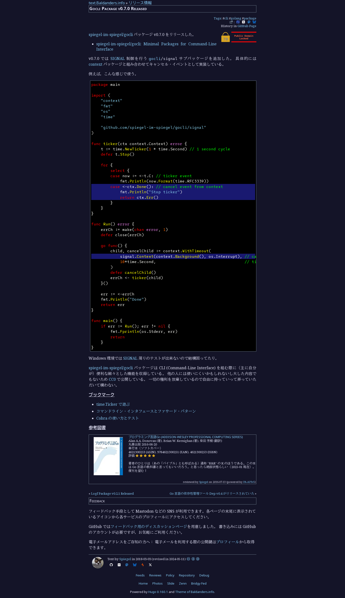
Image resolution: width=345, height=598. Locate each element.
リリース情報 (140, 3)
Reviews (155, 575)
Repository (187, 575)
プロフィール (227, 542)
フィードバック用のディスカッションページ (148, 526)
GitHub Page (246, 26)
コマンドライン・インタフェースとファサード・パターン (146, 411)
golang (236, 18)
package (250, 18)
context (95, 64)
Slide (170, 583)
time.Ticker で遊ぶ (113, 404)
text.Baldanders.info (107, 3)
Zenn (183, 583)
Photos (157, 583)
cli (226, 18)
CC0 (112, 379)
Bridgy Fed (199, 583)
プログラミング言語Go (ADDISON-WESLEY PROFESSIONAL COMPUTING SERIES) (185, 437)
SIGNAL (117, 58)
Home (143, 583)
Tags (217, 18)
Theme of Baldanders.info (194, 592)
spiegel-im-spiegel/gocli (111, 34)
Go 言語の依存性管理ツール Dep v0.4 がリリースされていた (212, 493)
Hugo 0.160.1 (158, 592)
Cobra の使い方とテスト (117, 418)
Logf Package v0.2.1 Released (112, 493)
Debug (204, 575)
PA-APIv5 (249, 482)
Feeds (140, 575)
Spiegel (203, 482)
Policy (170, 575)
